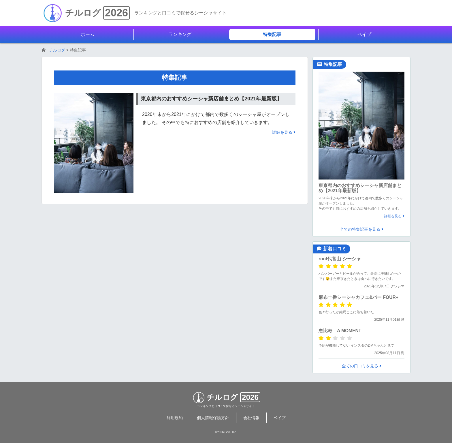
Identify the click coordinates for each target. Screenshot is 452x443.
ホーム (88, 34)
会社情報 (251, 417)
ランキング (179, 34)
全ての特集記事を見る (361, 229)
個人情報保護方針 (213, 417)
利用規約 (175, 417)
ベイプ (364, 34)
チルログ (83, 13)
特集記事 (272, 34)
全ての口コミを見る (361, 366)
